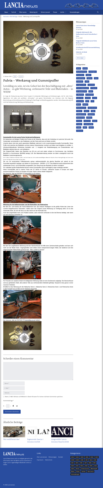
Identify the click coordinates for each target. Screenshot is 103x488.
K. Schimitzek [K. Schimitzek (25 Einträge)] (89, 94)
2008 (72, 460)
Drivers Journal (45, 12)
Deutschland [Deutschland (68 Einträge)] (80, 75)
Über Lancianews (42, 457)
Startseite (6, 16)
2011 (86, 460)
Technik (13, 12)
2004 (82, 457)
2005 (15, 76)
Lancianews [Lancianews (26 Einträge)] (80, 101)
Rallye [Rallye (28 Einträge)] (93, 111)
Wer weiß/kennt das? (11, 439)
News (6, 12)
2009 (77, 460)
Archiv (64, 12)
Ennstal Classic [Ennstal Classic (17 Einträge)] (80, 78)
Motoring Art (33, 12)
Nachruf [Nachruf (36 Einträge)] (85, 104)
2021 (77, 465)
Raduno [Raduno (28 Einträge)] (86, 111)
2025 (95, 465)
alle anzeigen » (80, 58)
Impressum (40, 460)
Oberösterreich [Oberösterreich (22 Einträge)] (92, 108)
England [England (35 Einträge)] (88, 75)
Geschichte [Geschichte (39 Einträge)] (91, 85)
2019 (94, 463)
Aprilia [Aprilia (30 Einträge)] (78, 68)
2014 (72, 463)
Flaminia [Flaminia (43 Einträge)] (89, 78)
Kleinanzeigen (53, 457)
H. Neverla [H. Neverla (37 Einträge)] (93, 88)
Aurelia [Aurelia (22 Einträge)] (85, 68)
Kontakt (60, 457)
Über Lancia (22, 12)
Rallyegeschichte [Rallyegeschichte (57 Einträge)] (81, 114)
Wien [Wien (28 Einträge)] (85, 127)
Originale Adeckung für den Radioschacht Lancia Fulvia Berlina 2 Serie (86, 34)
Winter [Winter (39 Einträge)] (91, 127)
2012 (91, 460)
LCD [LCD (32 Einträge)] (87, 101)
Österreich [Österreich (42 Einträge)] (79, 130)
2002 (72, 457)
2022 (81, 465)
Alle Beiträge (13, 16)
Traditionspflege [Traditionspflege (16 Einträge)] (88, 124)
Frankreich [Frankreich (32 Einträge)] (79, 81)
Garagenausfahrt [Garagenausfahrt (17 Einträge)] (81, 85)
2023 (86, 465)
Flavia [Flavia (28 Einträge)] (96, 78)
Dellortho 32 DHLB (81, 52)
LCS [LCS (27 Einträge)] (92, 101)
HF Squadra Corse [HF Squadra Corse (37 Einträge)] (81, 91)
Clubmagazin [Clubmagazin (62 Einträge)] (92, 71)
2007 (96, 457)
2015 (77, 463)
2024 (91, 465)
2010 (82, 460)
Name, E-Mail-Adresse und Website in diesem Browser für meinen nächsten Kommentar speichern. (34, 396)
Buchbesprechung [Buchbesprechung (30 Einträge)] (81, 71)
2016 (81, 463)
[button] (97, 12)
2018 (90, 463)
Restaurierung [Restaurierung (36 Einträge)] (80, 117)
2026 (72, 468)
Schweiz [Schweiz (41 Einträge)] (79, 121)
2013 (95, 460)
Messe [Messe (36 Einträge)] (78, 104)
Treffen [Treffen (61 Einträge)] (78, 127)
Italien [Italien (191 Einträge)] (90, 91)
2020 (72, 465)
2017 (85, 463)
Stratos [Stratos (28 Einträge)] (94, 121)
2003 (77, 457)
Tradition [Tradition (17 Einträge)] (79, 124)
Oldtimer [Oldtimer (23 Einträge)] (79, 111)
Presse (55, 12)
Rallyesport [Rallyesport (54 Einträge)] (91, 114)
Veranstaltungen (74, 12)
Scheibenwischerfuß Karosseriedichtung (88, 47)
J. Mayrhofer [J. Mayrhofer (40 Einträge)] (80, 94)
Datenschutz (48, 460)
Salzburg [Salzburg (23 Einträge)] (89, 117)
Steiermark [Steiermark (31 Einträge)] (87, 121)
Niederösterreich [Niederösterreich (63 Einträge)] (81, 108)
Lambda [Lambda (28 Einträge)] (88, 98)
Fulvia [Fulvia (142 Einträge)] (86, 81)
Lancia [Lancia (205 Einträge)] (94, 98)
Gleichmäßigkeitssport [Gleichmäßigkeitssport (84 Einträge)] (82, 88)
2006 (91, 457)
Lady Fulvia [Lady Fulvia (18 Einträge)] (80, 98)
